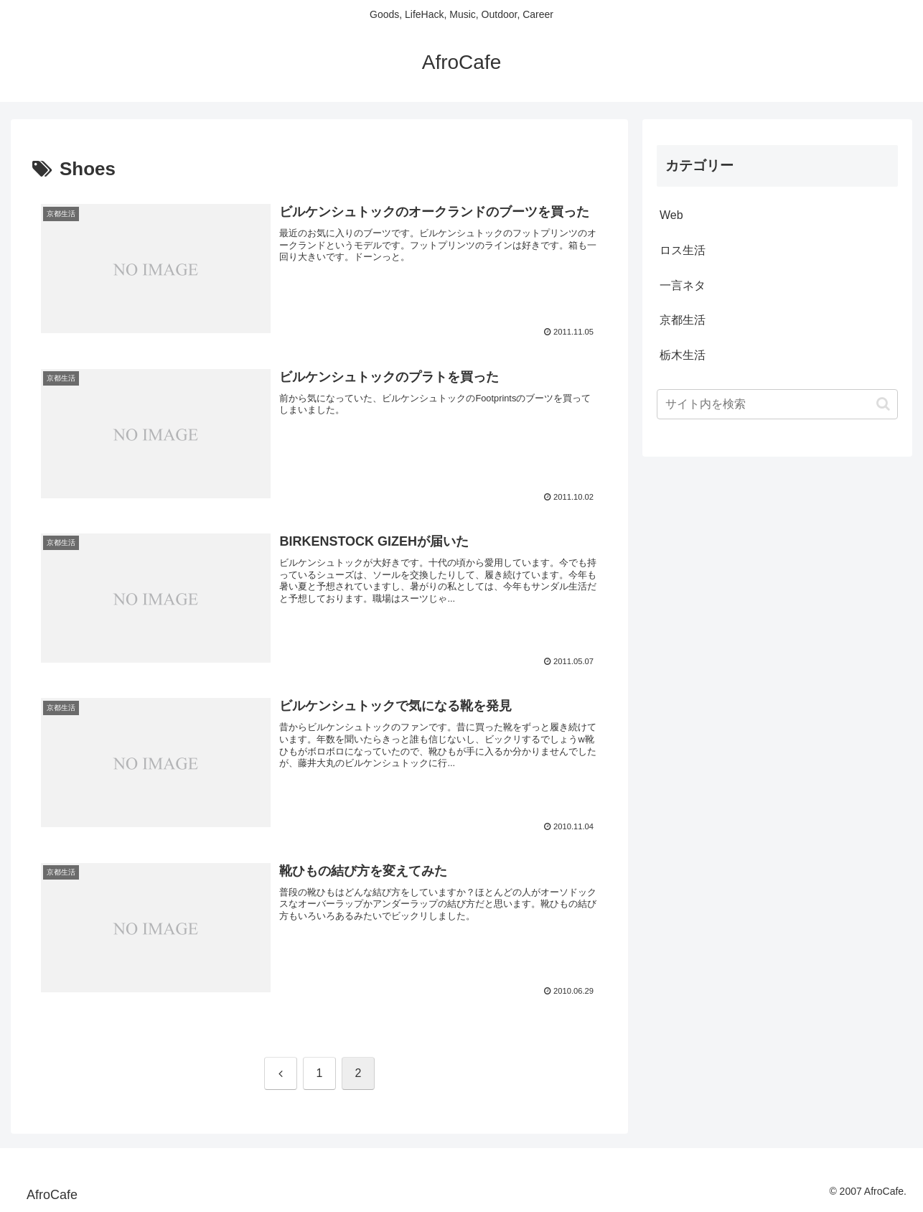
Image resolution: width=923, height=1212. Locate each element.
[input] (777, 404)
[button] (883, 404)
